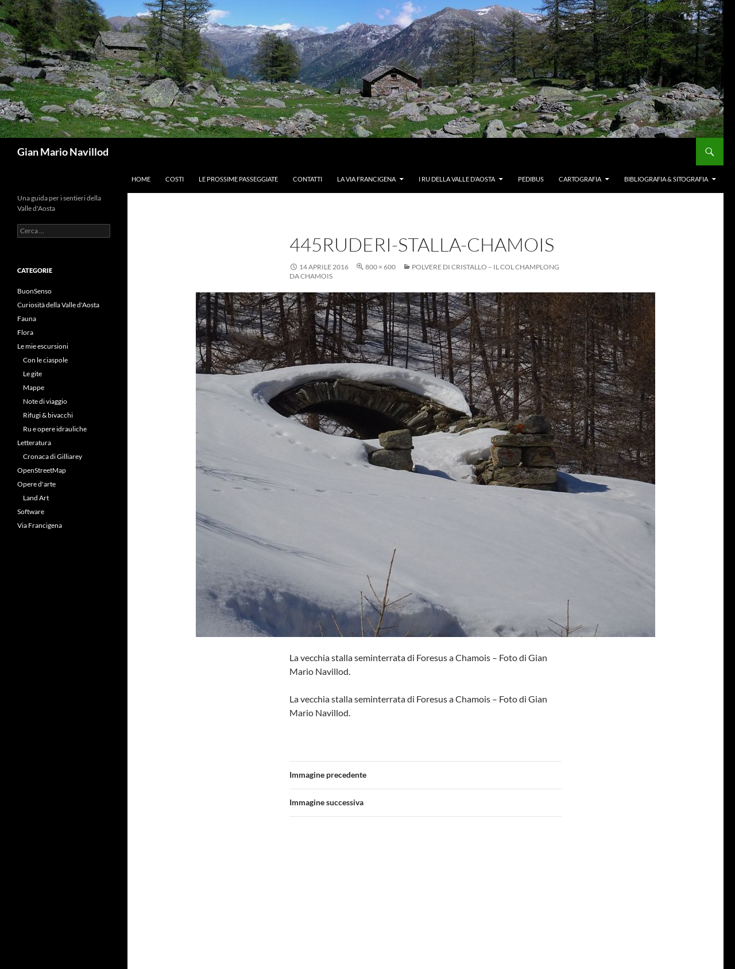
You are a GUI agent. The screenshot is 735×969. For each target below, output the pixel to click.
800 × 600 (380, 266)
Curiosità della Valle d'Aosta (58, 304)
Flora (25, 332)
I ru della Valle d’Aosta (457, 179)
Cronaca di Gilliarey (52, 456)
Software (30, 511)
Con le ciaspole (45, 360)
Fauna (26, 318)
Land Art (36, 497)
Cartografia (580, 179)
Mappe (33, 387)
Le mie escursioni (42, 346)
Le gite (32, 373)
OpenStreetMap (41, 470)
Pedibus (531, 179)
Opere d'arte (36, 484)
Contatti (307, 179)
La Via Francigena (366, 179)
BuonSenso (34, 291)
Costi (174, 179)
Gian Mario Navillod (63, 151)
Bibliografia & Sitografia (666, 179)
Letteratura (34, 442)
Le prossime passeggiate (238, 179)
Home (140, 179)
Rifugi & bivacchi (48, 415)
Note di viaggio (45, 401)
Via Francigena (39, 525)
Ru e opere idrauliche (55, 428)
